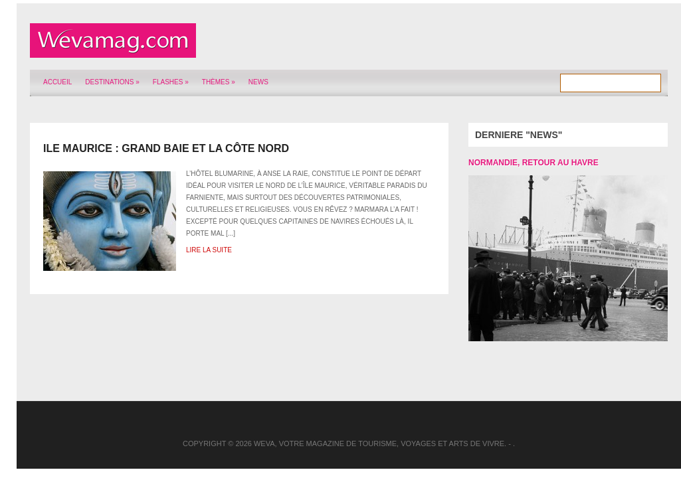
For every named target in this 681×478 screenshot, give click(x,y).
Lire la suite (209, 250)
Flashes (171, 82)
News (258, 82)
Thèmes (218, 82)
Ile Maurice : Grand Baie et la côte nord (166, 148)
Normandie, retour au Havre (533, 162)
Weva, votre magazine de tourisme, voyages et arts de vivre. (380, 443)
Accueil (57, 82)
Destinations (112, 82)
